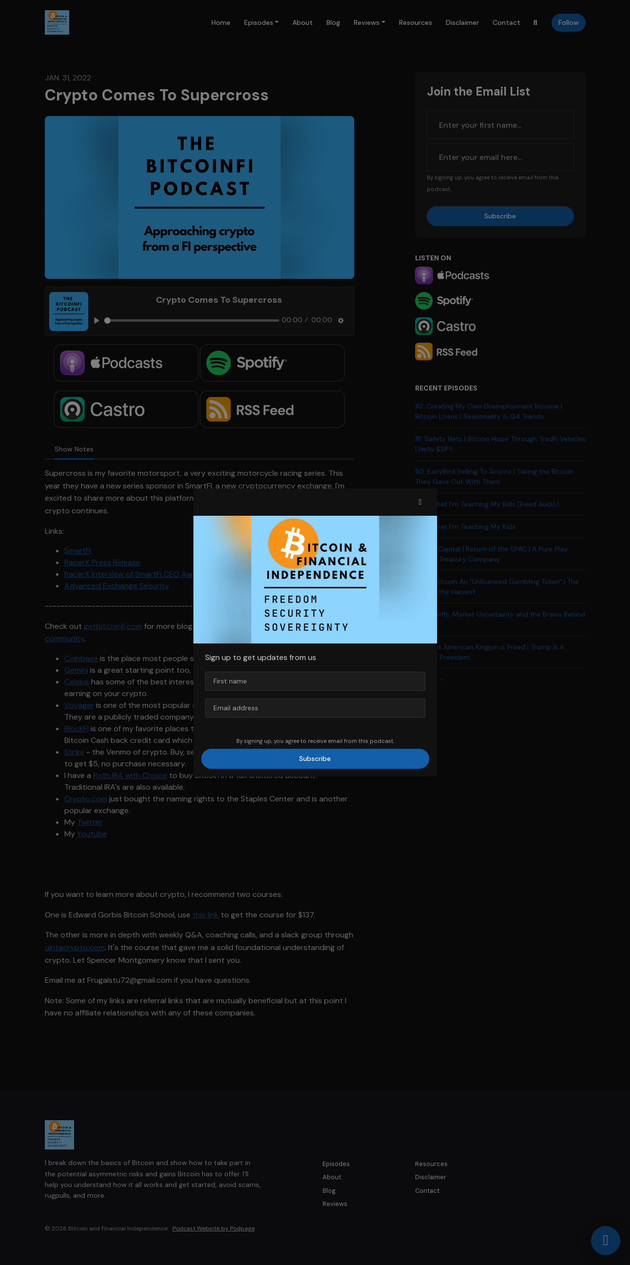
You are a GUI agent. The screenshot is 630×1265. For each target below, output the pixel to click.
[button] (420, 502)
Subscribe (315, 758)
